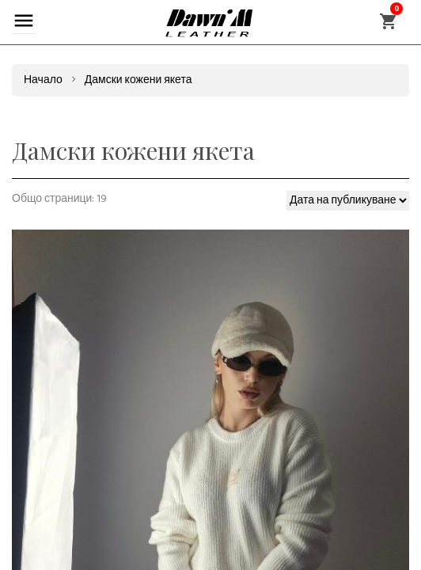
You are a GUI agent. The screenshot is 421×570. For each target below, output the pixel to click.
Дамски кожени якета (138, 80)
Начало (43, 80)
